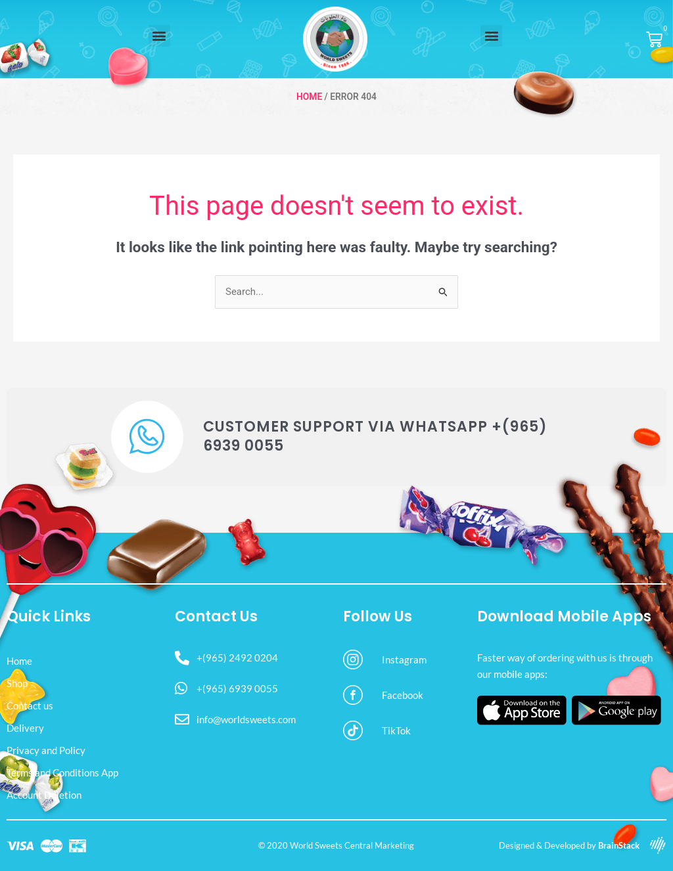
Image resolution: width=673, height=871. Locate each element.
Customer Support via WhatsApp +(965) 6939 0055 (375, 436)
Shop (17, 683)
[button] (159, 36)
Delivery (25, 728)
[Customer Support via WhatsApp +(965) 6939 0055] (147, 437)
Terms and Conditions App (62, 772)
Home (309, 96)
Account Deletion (44, 795)
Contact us (30, 705)
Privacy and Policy (46, 750)
